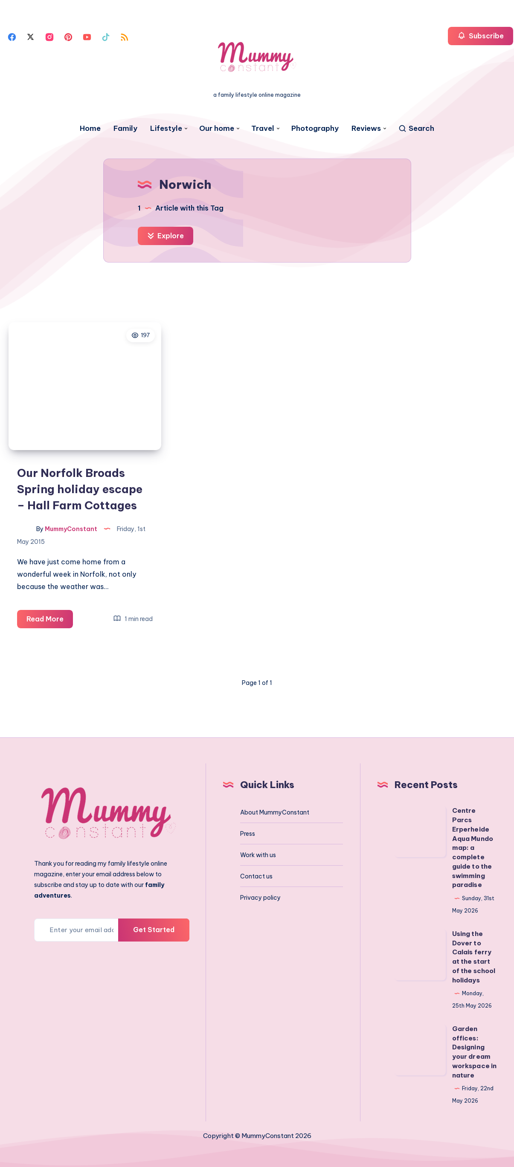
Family (125, 128)
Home (90, 128)
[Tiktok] (105, 36)
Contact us (256, 876)
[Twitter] (30, 36)
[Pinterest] (68, 36)
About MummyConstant (274, 812)
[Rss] (124, 36)
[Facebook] (12, 36)
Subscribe (480, 35)
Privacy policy (260, 897)
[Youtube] (87, 36)
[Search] (416, 128)
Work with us (258, 855)
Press (247, 834)
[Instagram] (49, 36)
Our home (216, 128)
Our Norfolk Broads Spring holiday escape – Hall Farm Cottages (79, 489)
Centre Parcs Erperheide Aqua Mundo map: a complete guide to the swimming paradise (473, 847)
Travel (262, 128)
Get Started (153, 929)
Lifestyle (166, 128)
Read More (49, 620)
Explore (165, 235)
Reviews (366, 128)
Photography (315, 128)
